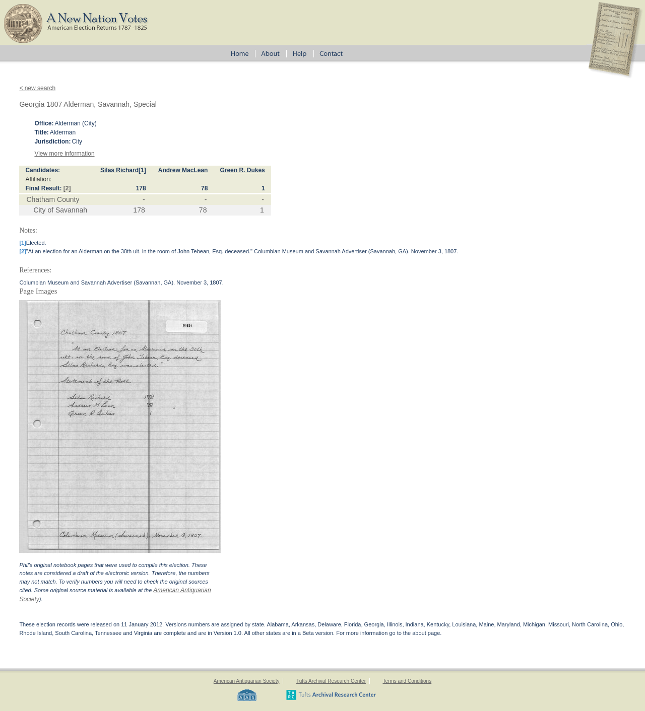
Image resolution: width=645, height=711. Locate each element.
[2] (67, 188)
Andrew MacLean (183, 170)
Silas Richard (119, 170)
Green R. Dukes (242, 170)
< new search (37, 88)
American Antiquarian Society (247, 681)
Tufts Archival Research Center (331, 681)
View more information (64, 153)
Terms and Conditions (406, 681)
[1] (142, 170)
